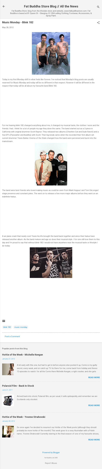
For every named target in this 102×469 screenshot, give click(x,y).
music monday (20, 327)
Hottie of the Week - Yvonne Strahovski (23, 417)
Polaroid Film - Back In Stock (18, 385)
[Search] (98, 7)
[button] (98, 23)
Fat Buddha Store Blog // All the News (51, 6)
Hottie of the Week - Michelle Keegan (22, 354)
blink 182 (7, 327)
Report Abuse (51, 463)
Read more (94, 377)
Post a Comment (12, 336)
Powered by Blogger (51, 452)
